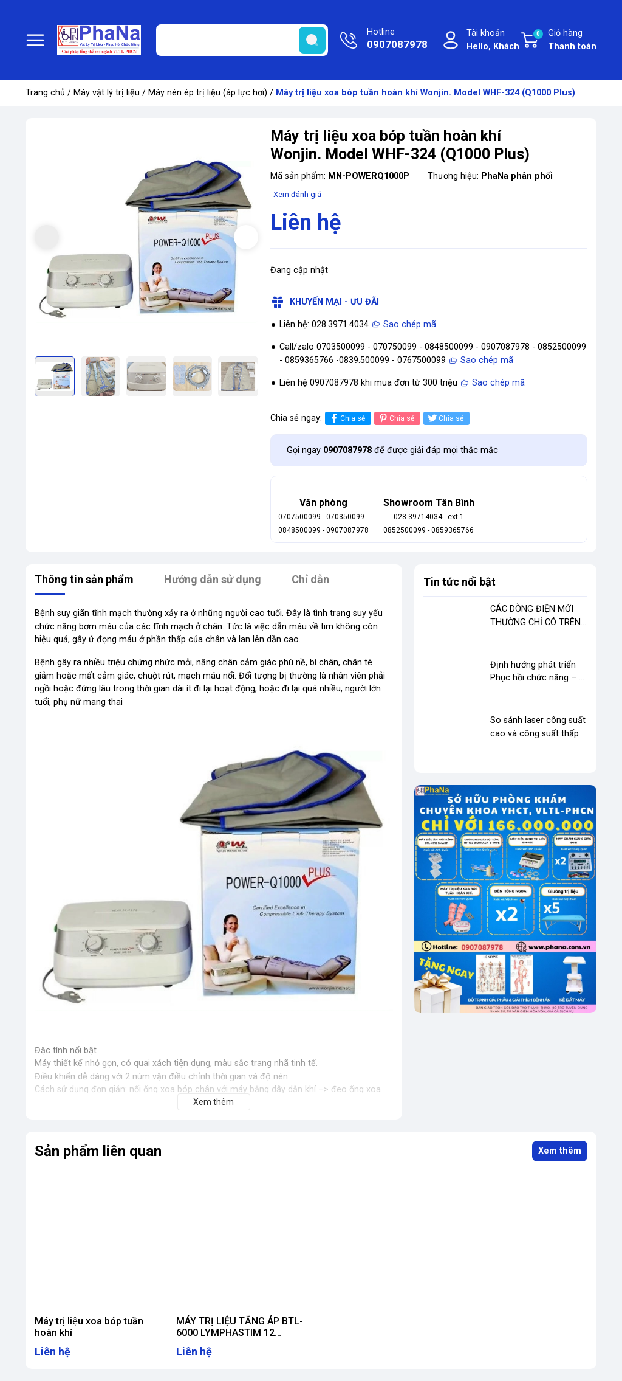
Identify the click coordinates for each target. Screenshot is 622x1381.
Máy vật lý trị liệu (106, 93)
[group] (146, 239)
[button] (246, 237)
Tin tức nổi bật (459, 581)
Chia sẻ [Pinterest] (395, 418)
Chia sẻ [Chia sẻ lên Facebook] (346, 418)
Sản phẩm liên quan (98, 1151)
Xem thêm (559, 1151)
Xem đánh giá (297, 194)
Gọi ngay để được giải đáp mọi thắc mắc (392, 450)
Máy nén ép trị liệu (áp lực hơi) (207, 93)
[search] (312, 40)
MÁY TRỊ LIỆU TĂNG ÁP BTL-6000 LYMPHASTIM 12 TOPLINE (239, 1332)
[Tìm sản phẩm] (242, 40)
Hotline (397, 39)
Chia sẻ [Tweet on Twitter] (444, 418)
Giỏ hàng (564, 41)
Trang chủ (45, 93)
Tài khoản (492, 40)
